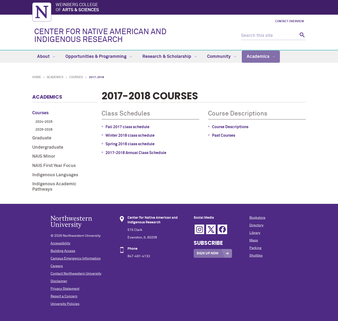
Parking (255, 248)
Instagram (199, 229)
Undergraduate (47, 147)
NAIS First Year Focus (54, 166)
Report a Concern (64, 296)
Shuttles (256, 255)
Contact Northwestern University (76, 273)
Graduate (41, 138)
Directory (256, 225)
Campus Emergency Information (76, 258)
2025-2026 (44, 129)
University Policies (65, 304)
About (46, 56)
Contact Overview (289, 21)
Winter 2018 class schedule (130, 135)
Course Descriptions (230, 127)
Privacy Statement (65, 288)
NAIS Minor (43, 156)
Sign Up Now (207, 253)
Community (221, 56)
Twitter (211, 229)
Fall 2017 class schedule (127, 127)
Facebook (222, 229)
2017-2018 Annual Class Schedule (136, 153)
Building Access (63, 251)
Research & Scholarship (169, 56)
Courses (76, 77)
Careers (57, 266)
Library (254, 233)
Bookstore (257, 217)
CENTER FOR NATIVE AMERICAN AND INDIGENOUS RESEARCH (100, 36)
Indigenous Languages (55, 175)
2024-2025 (44, 122)
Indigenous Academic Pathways (54, 187)
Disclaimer (59, 281)
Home (36, 77)
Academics (261, 56)
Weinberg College (181, 8)
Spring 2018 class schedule (130, 144)
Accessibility (60, 243)
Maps (253, 240)
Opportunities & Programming (98, 56)
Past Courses (223, 135)
